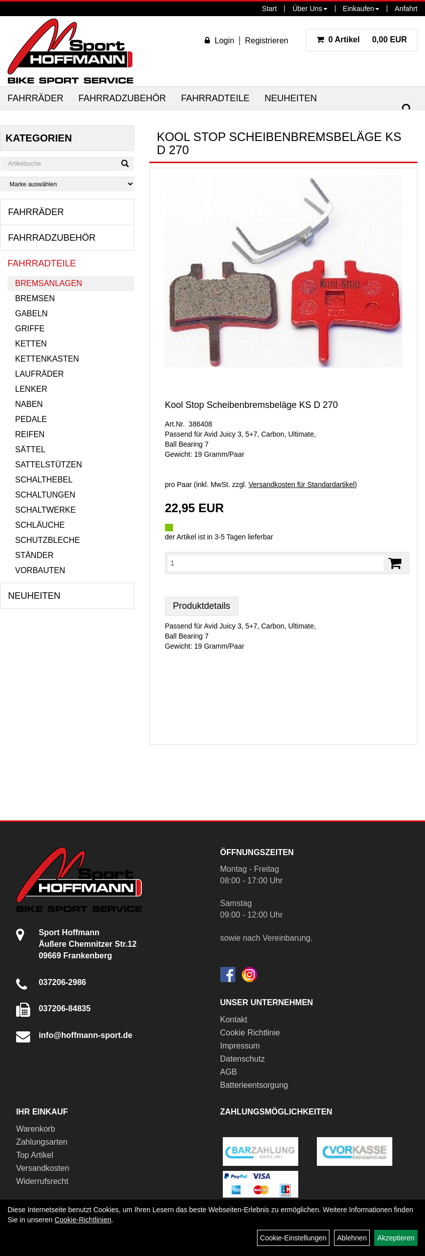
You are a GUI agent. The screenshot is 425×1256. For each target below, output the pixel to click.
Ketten (31, 343)
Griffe (30, 328)
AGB (228, 1072)
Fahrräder (35, 98)
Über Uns (309, 8)
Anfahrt (406, 8)
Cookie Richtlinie (250, 1032)
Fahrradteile (215, 98)
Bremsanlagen (48, 283)
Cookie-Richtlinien (82, 1220)
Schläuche (40, 525)
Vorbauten (40, 570)
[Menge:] (276, 563)
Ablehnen (352, 1238)
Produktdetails (201, 606)
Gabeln (31, 313)
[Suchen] (406, 109)
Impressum (240, 1045)
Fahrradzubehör (122, 98)
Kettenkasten (47, 359)
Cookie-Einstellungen (293, 1238)
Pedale (31, 419)
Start (269, 8)
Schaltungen (45, 495)
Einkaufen (361, 8)
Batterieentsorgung (254, 1085)
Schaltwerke (45, 510)
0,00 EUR (361, 39)
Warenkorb (35, 1129)
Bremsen (35, 298)
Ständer (34, 555)
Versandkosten (42, 1168)
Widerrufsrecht (42, 1181)
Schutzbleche (47, 540)
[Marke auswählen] (67, 184)
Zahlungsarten (41, 1142)
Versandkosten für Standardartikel (301, 484)
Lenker (31, 389)
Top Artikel (34, 1155)
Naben (29, 404)
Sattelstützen (48, 464)
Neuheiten (291, 98)
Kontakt (233, 1019)
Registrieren (266, 40)
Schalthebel (43, 479)
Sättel (30, 449)
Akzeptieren (395, 1238)
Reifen (30, 434)
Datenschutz (242, 1059)
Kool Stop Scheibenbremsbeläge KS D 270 (251, 405)
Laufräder (39, 374)
